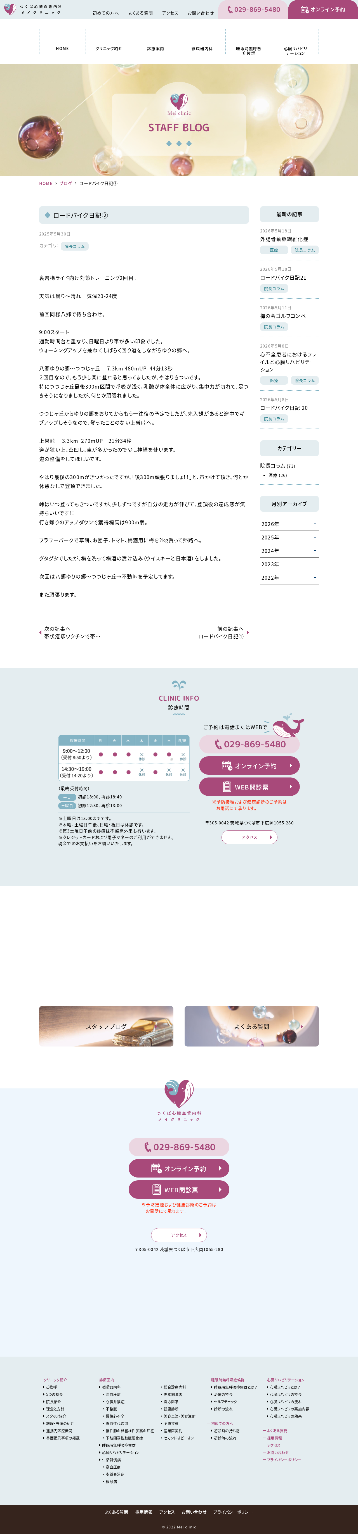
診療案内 (155, 48)
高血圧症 (113, 1394)
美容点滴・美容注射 (180, 1416)
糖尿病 (111, 1481)
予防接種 (171, 1423)
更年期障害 (173, 1394)
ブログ (66, 183)
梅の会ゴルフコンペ (283, 316)
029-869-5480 (257, 9)
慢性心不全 (115, 1416)
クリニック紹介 (109, 48)
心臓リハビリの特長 (286, 1394)
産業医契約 (173, 1430)
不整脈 (111, 1408)
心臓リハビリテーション (295, 51)
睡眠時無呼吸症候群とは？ (235, 1387)
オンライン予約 (327, 9)
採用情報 (274, 1437)
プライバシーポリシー (284, 1459)
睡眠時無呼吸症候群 (249, 51)
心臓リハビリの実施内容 (289, 1408)
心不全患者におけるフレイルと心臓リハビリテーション (288, 362)
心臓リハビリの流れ (286, 1401)
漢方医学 (171, 1401)
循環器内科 (202, 48)
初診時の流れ (225, 1437)
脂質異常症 (115, 1474)
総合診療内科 (175, 1387)
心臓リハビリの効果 (286, 1416)
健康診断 (171, 1408)
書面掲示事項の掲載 (63, 1437)
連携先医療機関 (59, 1430)
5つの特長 (54, 1394)
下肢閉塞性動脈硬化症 (124, 1437)
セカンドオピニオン (179, 1437)
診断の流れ (223, 1408)
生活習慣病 (111, 1459)
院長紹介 (53, 1401)
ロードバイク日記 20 (284, 408)
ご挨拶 (51, 1387)
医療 (274, 250)
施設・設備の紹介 (60, 1423)
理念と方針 (55, 1408)
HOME (62, 48)
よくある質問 (140, 13)
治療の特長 (223, 1394)
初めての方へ (106, 13)
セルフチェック (225, 1401)
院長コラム (75, 246)
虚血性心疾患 (117, 1423)
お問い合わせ (201, 13)
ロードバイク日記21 (283, 277)
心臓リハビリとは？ (285, 1387)
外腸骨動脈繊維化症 (284, 239)
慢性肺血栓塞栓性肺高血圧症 (130, 1430)
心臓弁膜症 (115, 1401)
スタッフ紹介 (56, 1416)
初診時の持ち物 (226, 1430)
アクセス (170, 13)
